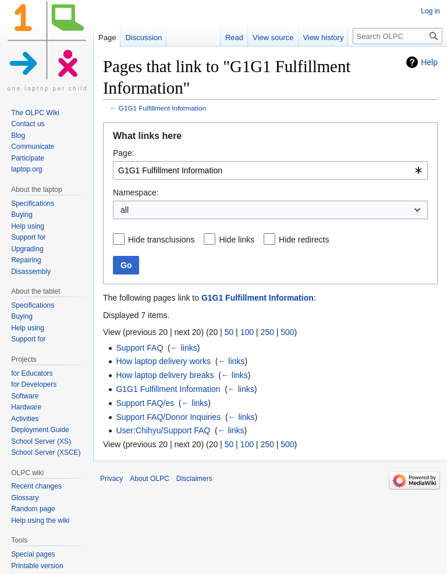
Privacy (111, 479)
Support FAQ (139, 347)
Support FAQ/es (145, 403)
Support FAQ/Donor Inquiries (168, 417)
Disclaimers (194, 479)
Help (429, 62)
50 (229, 332)
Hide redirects (304, 239)
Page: (123, 153)
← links (184, 347)
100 (247, 332)
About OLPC (149, 479)
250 (267, 332)
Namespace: (136, 192)
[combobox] (270, 170)
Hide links (236, 239)
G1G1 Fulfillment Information (162, 108)
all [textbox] (124, 210)
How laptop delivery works (163, 361)
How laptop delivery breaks (165, 375)
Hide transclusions (161, 239)
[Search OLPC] (397, 36)
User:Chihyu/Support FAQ (163, 430)
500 (287, 332)
